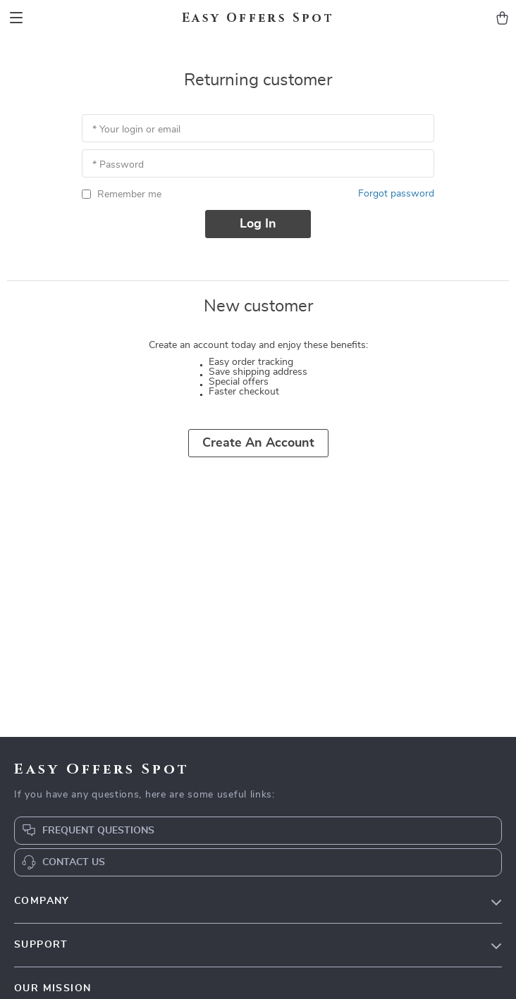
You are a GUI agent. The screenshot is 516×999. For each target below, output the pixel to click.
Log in (258, 224)
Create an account (258, 443)
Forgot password (396, 194)
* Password (118, 165)
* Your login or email (136, 130)
